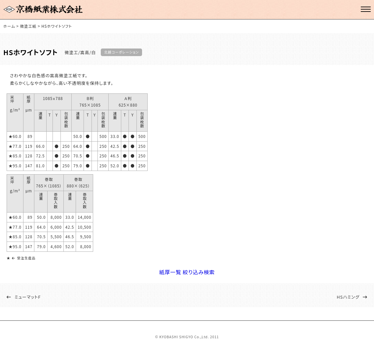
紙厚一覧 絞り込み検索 (187, 276)
